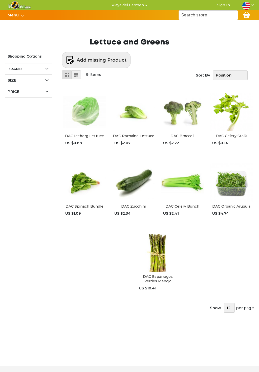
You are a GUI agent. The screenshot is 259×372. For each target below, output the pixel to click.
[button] (248, 5)
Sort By (203, 75)
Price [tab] (13, 91)
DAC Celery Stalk (231, 136)
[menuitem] (14, 15)
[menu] (15, 15)
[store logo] (19, 5)
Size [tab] (12, 80)
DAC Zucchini (133, 206)
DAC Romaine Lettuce (133, 136)
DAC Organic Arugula (231, 206)
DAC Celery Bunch (182, 206)
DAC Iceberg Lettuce (84, 136)
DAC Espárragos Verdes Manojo (158, 278)
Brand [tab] (15, 68)
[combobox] (208, 15)
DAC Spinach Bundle (84, 206)
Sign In (223, 5)
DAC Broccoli (182, 136)
